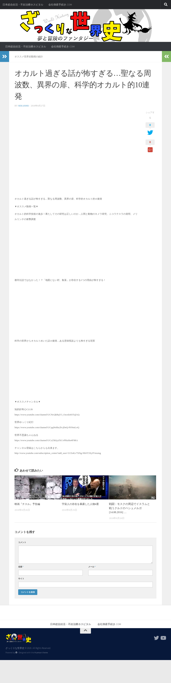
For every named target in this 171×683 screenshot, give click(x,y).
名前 (20, 566)
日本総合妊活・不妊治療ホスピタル (23, 4)
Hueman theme (41, 652)
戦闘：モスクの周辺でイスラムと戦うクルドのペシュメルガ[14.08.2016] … (129, 507)
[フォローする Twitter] (156, 637)
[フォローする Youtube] (163, 637)
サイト (21, 578)
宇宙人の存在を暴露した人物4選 (81, 503)
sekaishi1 (23, 105)
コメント (22, 542)
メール (92, 566)
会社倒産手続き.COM (60, 4)
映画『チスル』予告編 (28, 503)
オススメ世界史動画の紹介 (30, 56)
